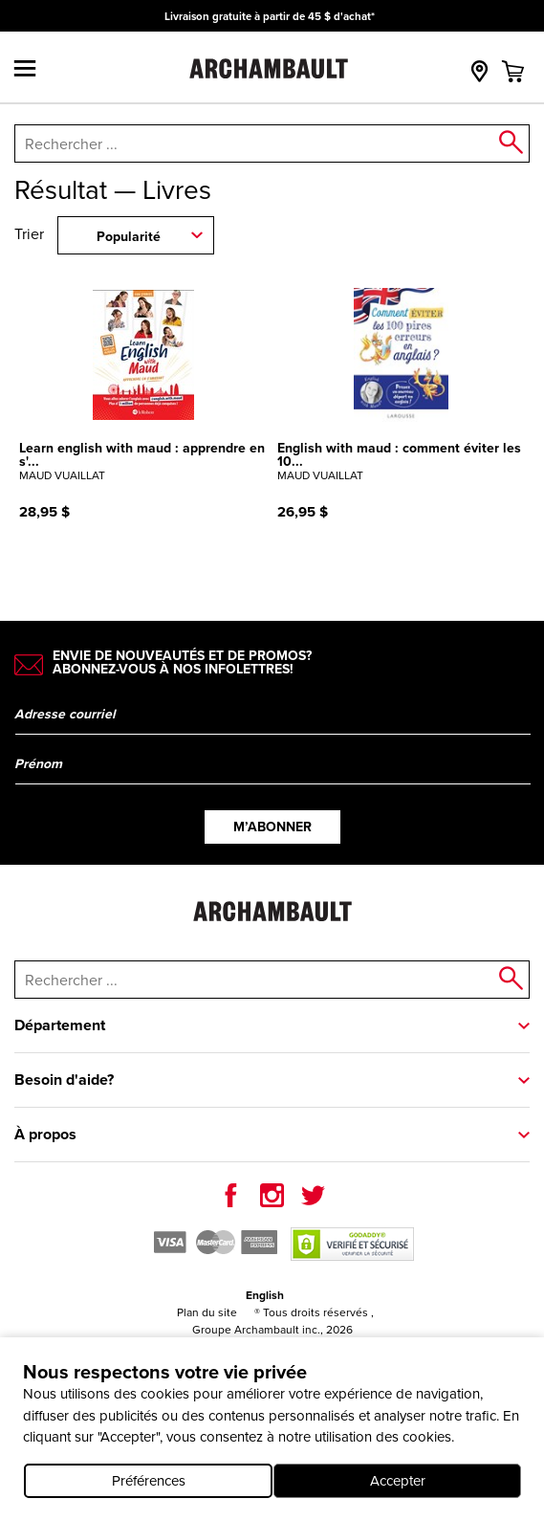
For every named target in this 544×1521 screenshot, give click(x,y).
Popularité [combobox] (129, 236)
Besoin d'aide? (64, 1080)
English (265, 1295)
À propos (45, 1134)
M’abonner (272, 826)
